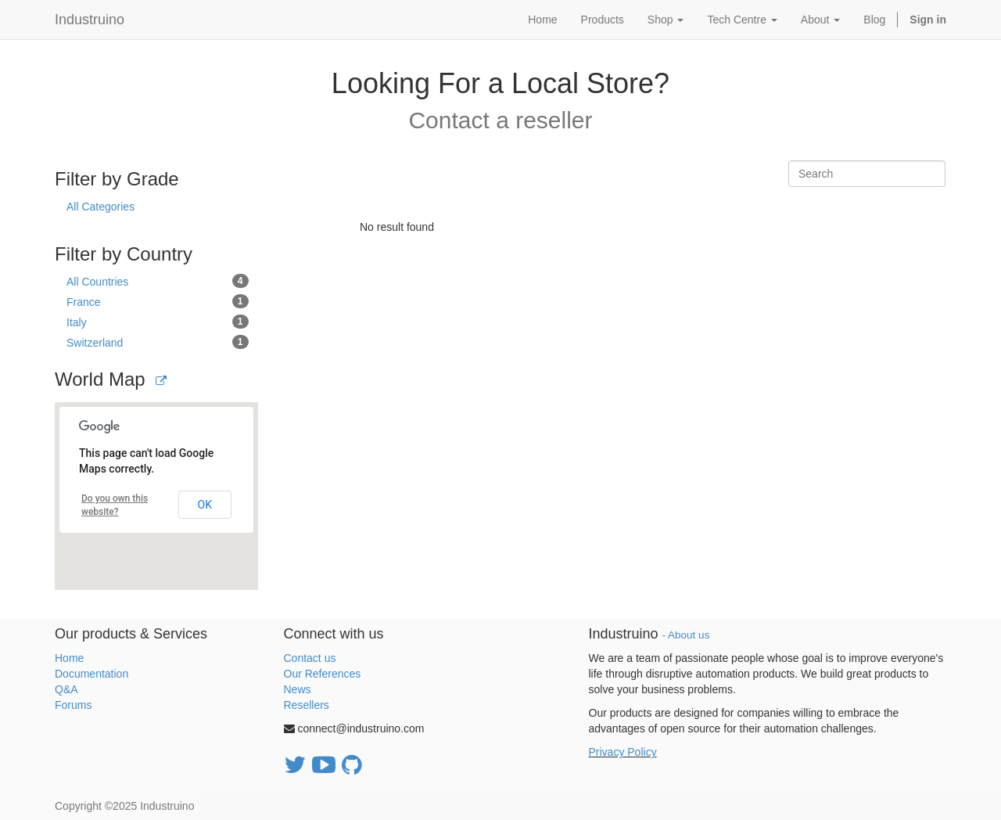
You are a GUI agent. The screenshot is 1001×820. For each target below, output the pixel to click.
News (297, 689)
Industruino (89, 19)
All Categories (100, 206)
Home (69, 658)
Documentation (91, 673)
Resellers (306, 705)
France (157, 301)
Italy (157, 322)
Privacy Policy (623, 752)
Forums (73, 705)
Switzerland (157, 342)
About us (688, 635)
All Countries (157, 281)
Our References (322, 673)
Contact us (310, 658)
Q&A (66, 689)
